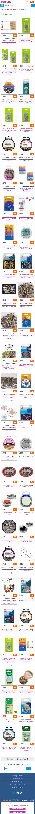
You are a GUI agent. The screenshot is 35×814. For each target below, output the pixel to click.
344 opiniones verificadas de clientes (23, 800)
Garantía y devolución (17, 784)
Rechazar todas (17, 812)
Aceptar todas (17, 809)
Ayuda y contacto (17, 776)
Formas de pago (17, 781)
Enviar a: (27, 2)
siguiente (24, 759)
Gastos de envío (17, 778)
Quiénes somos (17, 787)
